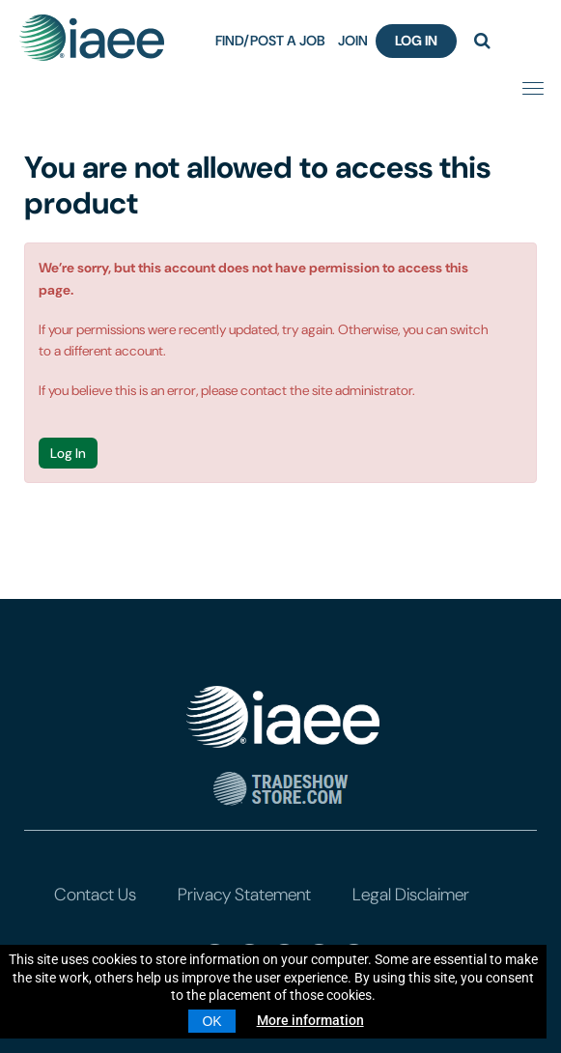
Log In (416, 40)
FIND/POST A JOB (270, 40)
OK (211, 1021)
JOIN (353, 40)
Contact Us (95, 894)
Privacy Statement (244, 894)
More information (310, 1020)
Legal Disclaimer (410, 894)
